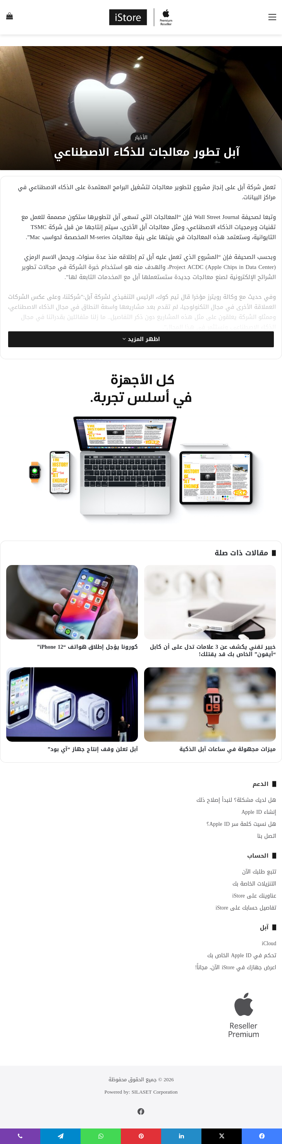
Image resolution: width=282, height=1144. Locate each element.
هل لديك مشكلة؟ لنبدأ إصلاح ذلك (236, 800)
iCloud (269, 943)
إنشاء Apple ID (258, 812)
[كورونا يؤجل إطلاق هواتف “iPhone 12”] (72, 602)
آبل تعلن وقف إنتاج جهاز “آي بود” (93, 749)
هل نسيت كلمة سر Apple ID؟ (241, 824)
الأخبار (141, 137)
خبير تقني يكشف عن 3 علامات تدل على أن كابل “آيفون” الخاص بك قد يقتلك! (213, 651)
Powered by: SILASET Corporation (141, 1092)
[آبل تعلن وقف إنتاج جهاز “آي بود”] (72, 704)
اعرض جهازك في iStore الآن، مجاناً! (235, 967)
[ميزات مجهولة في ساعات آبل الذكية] (210, 704)
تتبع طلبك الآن (259, 872)
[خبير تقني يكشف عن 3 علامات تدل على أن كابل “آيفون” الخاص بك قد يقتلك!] (210, 602)
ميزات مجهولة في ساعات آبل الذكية (227, 749)
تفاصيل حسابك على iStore (245, 908)
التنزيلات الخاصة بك (254, 884)
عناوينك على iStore (254, 896)
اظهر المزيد (141, 339)
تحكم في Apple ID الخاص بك (241, 955)
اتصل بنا (266, 836)
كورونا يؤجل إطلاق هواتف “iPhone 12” (87, 647)
